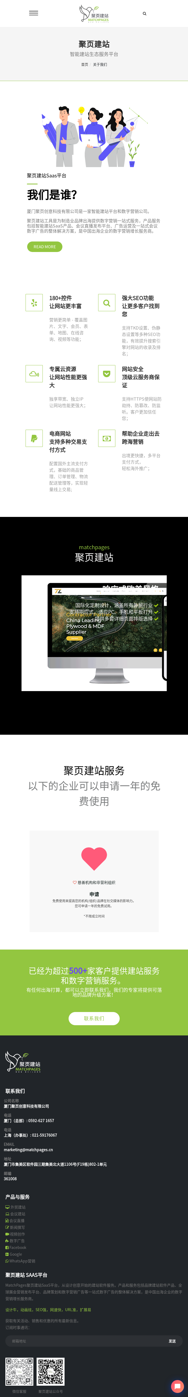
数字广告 (17, 1241)
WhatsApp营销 (22, 1261)
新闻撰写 (17, 1227)
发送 (172, 1341)
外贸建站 (18, 1207)
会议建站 (17, 1214)
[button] (33, 686)
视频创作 (17, 1234)
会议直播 (16, 1221)
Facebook (17, 1247)
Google (16, 1254)
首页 (84, 64)
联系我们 (94, 1018)
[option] (94, 879)
